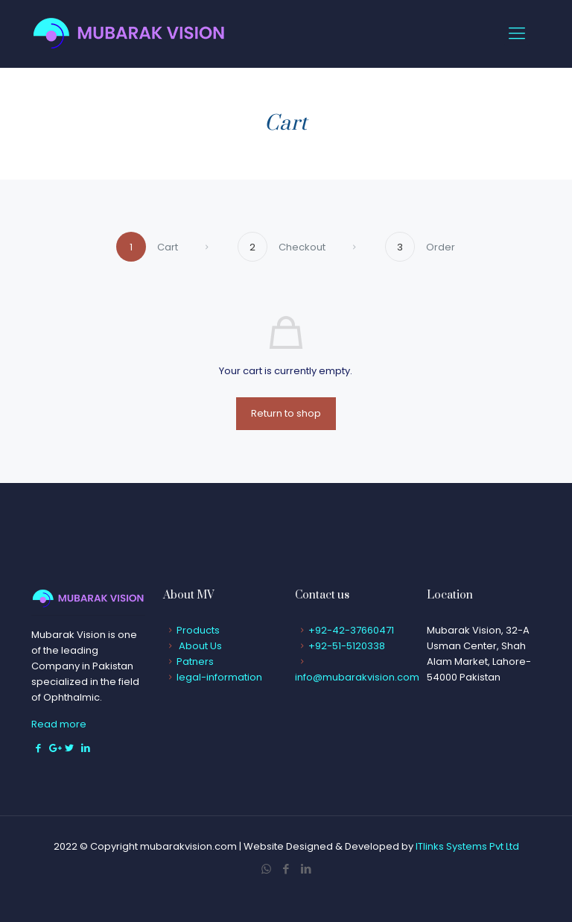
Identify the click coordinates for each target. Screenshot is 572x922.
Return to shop (286, 413)
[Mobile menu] (517, 33)
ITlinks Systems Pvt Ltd (467, 846)
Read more (58, 724)
